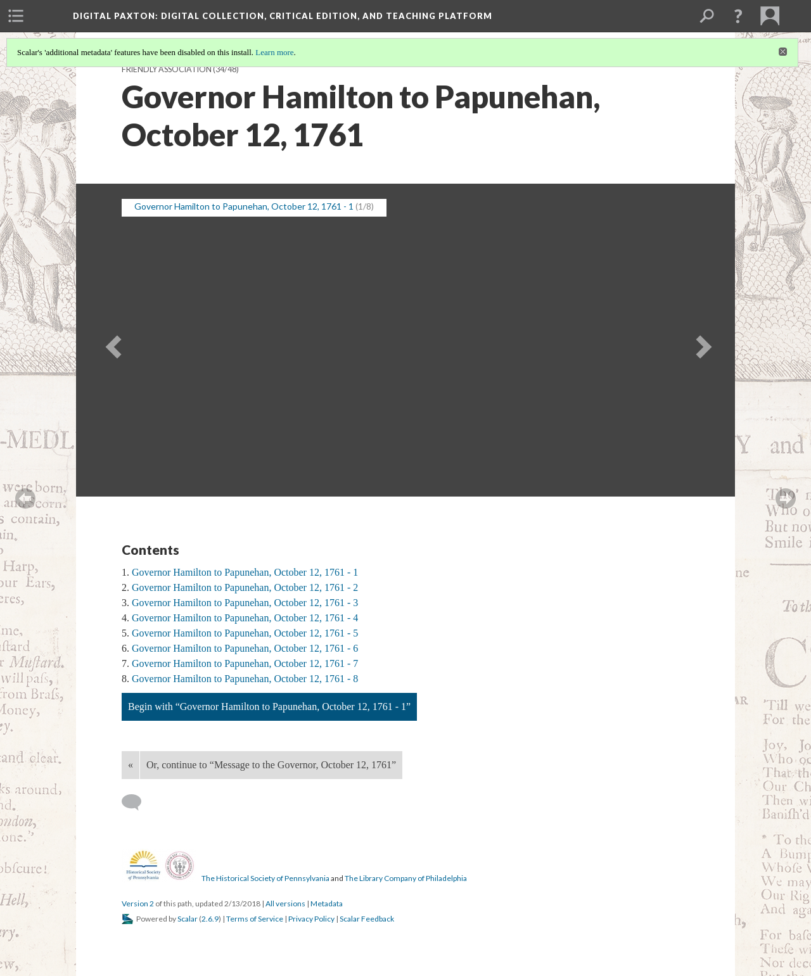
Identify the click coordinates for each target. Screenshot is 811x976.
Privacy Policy (311, 918)
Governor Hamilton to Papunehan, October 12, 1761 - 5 (245, 633)
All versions (285, 903)
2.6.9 (210, 918)
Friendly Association (167, 69)
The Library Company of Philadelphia (406, 878)
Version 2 (138, 903)
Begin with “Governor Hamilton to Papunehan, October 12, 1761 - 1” (269, 706)
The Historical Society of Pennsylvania (265, 878)
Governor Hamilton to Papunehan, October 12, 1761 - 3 (245, 602)
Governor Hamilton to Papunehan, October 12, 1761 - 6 (245, 648)
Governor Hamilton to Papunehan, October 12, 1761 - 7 (245, 663)
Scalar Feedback (367, 918)
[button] (738, 16)
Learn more (274, 52)
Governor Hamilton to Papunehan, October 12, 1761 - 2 (245, 587)
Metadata (326, 903)
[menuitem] (16, 16)
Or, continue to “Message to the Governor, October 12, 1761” (271, 764)
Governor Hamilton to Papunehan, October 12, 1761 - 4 (245, 617)
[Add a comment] (137, 802)
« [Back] (130, 764)
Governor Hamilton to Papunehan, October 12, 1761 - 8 (245, 678)
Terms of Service (254, 918)
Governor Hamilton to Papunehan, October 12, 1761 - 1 (245, 572)
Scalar (187, 918)
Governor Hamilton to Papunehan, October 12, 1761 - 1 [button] (244, 206)
